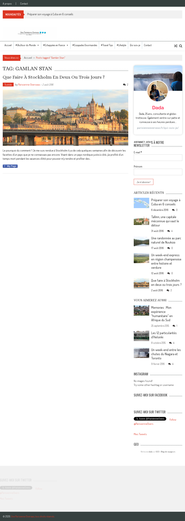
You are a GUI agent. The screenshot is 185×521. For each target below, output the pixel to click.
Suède (8, 84)
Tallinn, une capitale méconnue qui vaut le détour (165, 221)
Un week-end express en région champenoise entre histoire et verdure (166, 261)
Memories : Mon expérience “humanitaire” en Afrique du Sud (162, 313)
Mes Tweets (140, 434)
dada (150, 451)
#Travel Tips (107, 45)
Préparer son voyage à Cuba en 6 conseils (50, 14)
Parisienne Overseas (29, 84)
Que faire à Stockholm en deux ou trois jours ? (54, 77)
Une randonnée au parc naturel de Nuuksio (166, 240)
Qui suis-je (135, 45)
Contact (24, 3)
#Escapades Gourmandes (84, 45)
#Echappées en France (54, 45)
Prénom (138, 166)
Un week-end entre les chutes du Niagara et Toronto (166, 354)
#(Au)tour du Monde (25, 45)
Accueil (8, 45)
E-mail (138, 152)
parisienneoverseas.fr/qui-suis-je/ (158, 127)
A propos (7, 3)
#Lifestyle (121, 45)
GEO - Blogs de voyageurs (165, 451)
